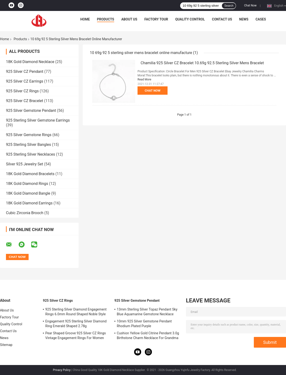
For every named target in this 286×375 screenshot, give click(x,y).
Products (105, 19)
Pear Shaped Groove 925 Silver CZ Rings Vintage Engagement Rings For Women (75, 335)
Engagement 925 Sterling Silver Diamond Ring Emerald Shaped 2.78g (76, 323)
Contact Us (222, 19)
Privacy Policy (62, 370)
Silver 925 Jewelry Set (24, 164)
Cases (260, 19)
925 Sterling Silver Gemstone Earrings (38, 120)
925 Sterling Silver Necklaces (30, 154)
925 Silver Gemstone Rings (28, 135)
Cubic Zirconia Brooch (24, 213)
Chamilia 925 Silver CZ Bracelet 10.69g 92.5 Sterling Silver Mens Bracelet (202, 63)
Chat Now (250, 5)
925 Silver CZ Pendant (24, 71)
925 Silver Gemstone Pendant (31, 110)
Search (228, 5)
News (244, 19)
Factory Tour (156, 19)
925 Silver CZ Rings (22, 91)
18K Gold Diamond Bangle (28, 193)
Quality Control (190, 19)
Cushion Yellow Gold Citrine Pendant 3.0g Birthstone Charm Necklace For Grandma (148, 335)
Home (85, 19)
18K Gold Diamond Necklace (30, 61)
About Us (129, 19)
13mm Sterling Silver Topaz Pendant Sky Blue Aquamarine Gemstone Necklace (147, 311)
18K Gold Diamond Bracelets (30, 174)
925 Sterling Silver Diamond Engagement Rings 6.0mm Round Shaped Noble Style (76, 311)
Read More (144, 79)
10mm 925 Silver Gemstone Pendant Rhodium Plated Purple (144, 323)
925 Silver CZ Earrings (24, 81)
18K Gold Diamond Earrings (29, 203)
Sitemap (6, 345)
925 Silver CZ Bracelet (24, 101)
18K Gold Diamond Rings (27, 183)
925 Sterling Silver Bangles (28, 144)
